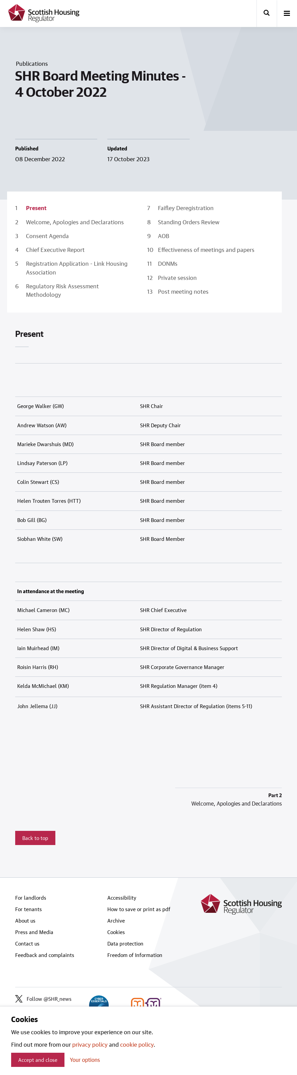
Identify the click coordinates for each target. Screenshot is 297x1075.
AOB (163, 235)
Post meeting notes (183, 291)
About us (25, 921)
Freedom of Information (134, 955)
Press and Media (34, 932)
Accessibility (121, 898)
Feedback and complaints (44, 955)
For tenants (28, 909)
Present (36, 207)
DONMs (168, 263)
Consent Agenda (47, 235)
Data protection (125, 943)
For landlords (30, 898)
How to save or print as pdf (138, 909)
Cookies (116, 932)
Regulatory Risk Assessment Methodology (62, 290)
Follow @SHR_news (43, 999)
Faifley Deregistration (186, 207)
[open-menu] (287, 13)
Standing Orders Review (188, 222)
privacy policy (90, 1044)
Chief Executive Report (55, 249)
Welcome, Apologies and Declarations (75, 222)
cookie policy (137, 1044)
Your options (85, 1059)
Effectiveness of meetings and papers (206, 249)
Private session (177, 277)
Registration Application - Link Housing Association (77, 267)
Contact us (27, 943)
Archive (116, 921)
